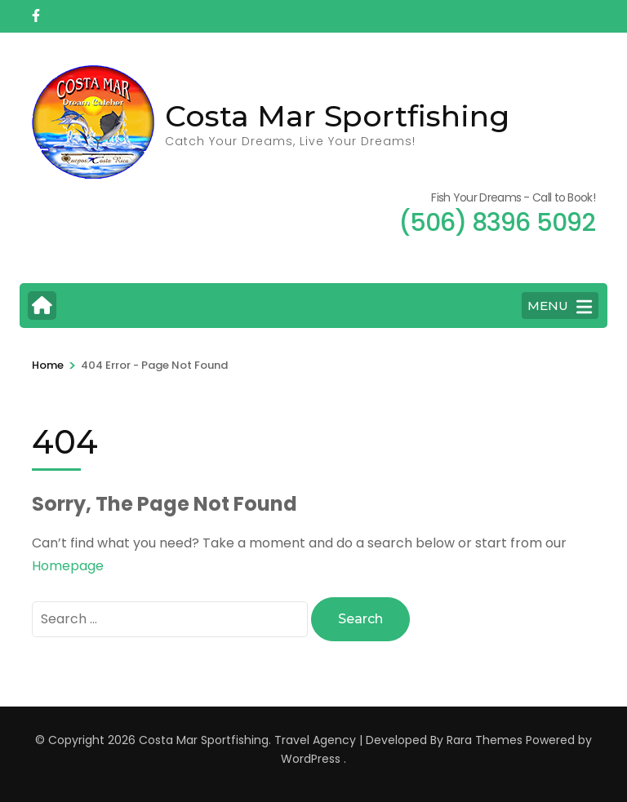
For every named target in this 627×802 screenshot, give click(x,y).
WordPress (310, 759)
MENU (559, 307)
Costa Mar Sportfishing (337, 116)
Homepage (68, 565)
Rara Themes (484, 740)
